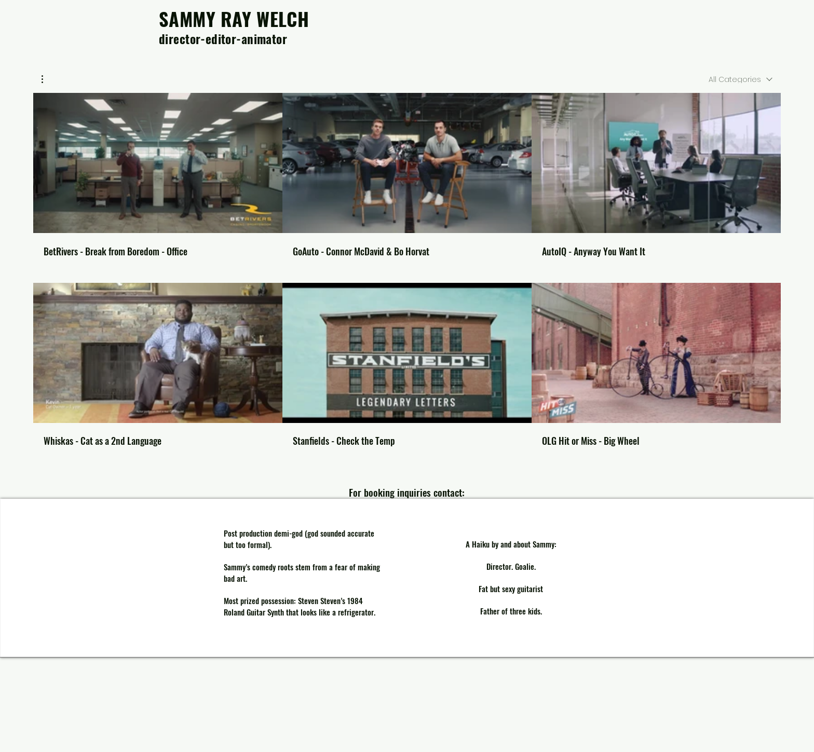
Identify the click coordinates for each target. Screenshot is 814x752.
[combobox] (740, 79)
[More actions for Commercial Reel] (47, 79)
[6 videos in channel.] (407, 269)
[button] (47, 79)
